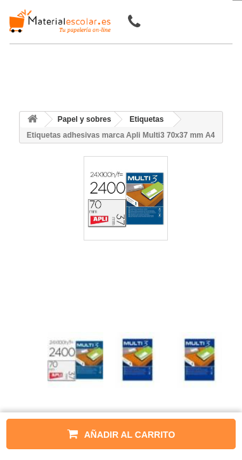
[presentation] (52, 320)
